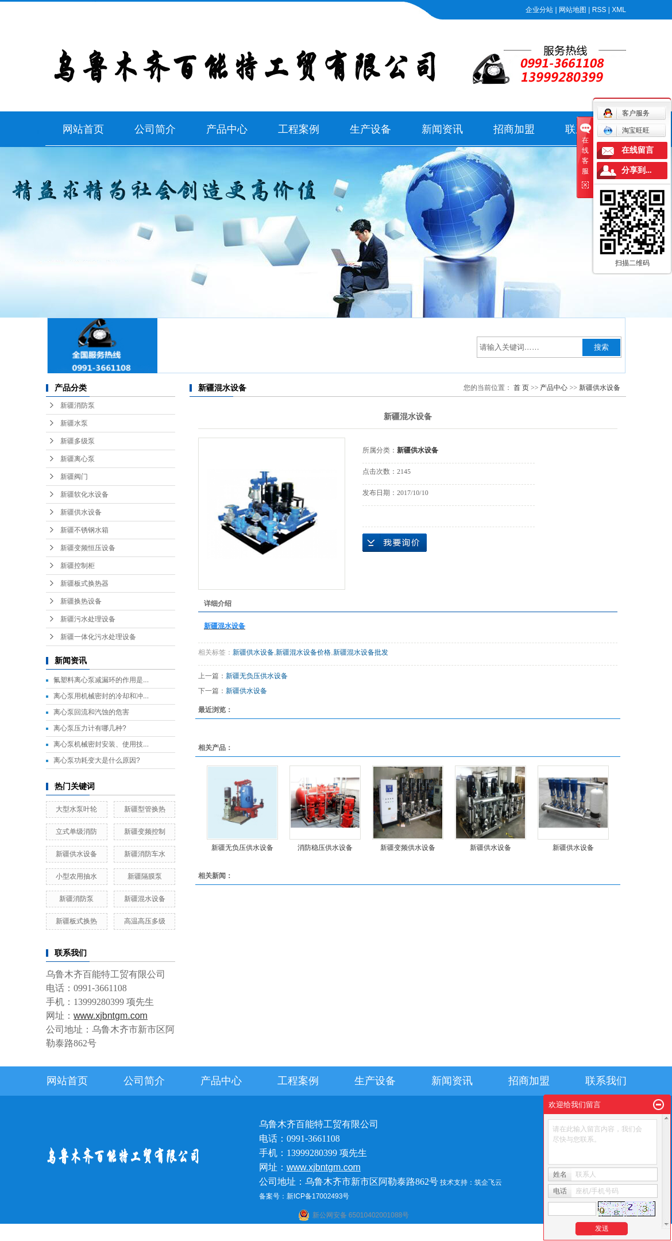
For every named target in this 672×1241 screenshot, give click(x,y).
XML (619, 10)
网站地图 (572, 10)
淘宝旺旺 (626, 130)
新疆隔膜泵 (145, 876)
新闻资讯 (442, 129)
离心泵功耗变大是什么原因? (96, 760)
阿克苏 (344, 1234)
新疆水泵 (74, 423)
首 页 (521, 388)
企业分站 (539, 10)
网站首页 (83, 129)
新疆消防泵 (77, 405)
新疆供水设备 (81, 512)
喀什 (325, 1234)
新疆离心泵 (77, 459)
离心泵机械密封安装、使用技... (101, 744)
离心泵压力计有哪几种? (89, 728)
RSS (599, 10)
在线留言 (637, 150)
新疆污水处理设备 (87, 619)
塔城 (462, 1234)
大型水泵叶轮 (76, 809)
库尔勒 (366, 1234)
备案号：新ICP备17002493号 (304, 1196)
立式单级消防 (76, 832)
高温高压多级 (144, 921)
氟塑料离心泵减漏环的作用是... (101, 680)
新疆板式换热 (76, 921)
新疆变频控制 (144, 832)
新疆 (431, 1234)
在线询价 (394, 542)
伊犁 (447, 1234)
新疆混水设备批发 (360, 652)
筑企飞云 (488, 1182)
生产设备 (370, 129)
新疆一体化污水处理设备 (98, 637)
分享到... (636, 170)
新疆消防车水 (144, 854)
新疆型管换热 (144, 809)
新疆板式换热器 (84, 583)
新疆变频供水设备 (407, 848)
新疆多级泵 (77, 441)
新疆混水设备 (144, 899)
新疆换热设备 (81, 601)
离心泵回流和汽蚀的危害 (91, 712)
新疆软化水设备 (84, 494)
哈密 (386, 1234)
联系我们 (606, 1081)
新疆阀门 (74, 477)
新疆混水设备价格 (303, 652)
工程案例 (298, 129)
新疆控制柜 (77, 566)
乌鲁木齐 (408, 1234)
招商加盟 (514, 129)
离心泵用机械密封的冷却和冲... (101, 696)
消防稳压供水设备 (325, 848)
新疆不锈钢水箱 (84, 530)
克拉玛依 (485, 1234)
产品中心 (227, 129)
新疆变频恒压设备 (87, 548)
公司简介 (155, 129)
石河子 (305, 1234)
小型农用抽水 (76, 876)
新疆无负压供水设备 (257, 676)
